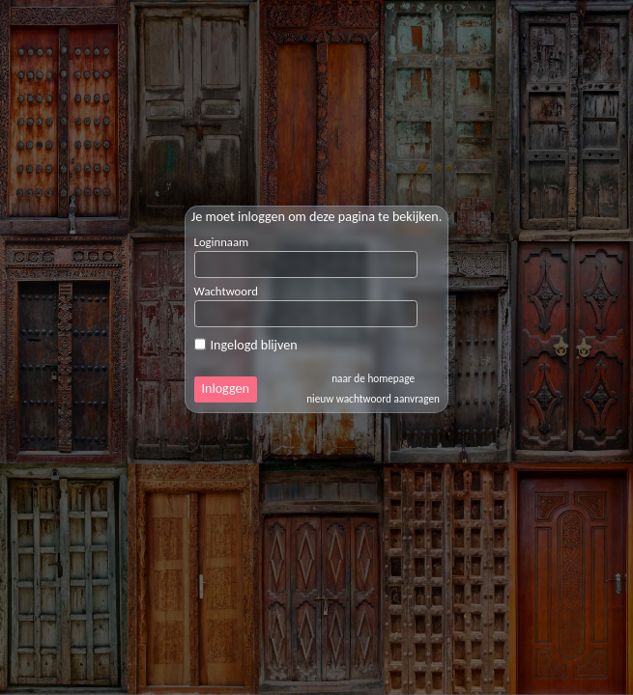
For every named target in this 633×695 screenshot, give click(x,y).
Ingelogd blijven (246, 345)
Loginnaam (221, 242)
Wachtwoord (226, 291)
